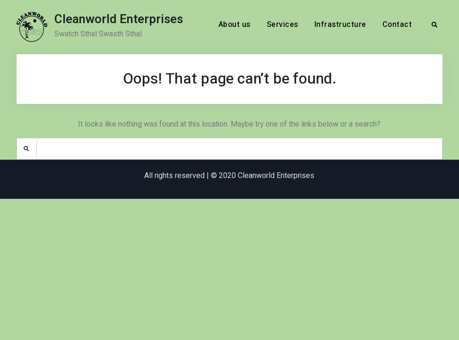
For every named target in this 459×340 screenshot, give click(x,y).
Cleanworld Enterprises (118, 19)
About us (234, 24)
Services (282, 24)
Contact (397, 24)
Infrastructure (340, 24)
